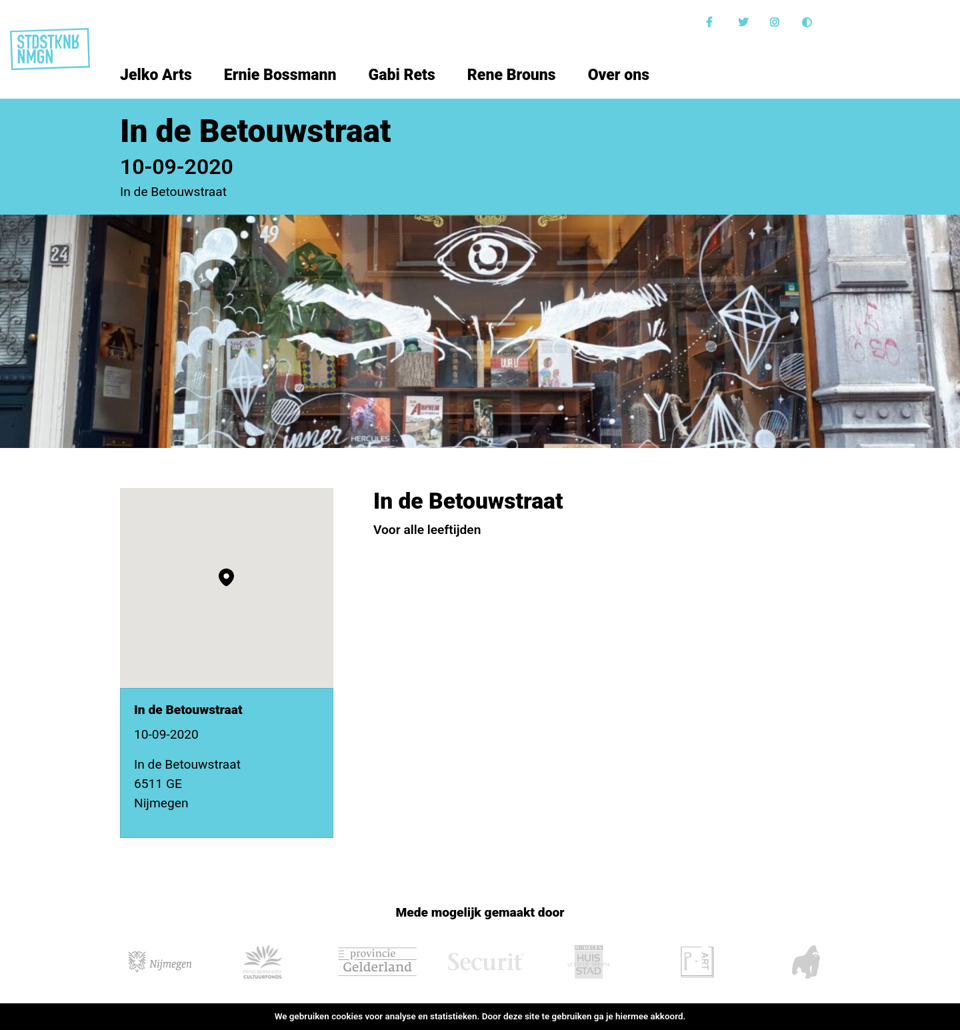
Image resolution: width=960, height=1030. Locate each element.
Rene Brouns (511, 75)
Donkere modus (809, 22)
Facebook (713, 22)
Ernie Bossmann (280, 75)
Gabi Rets (402, 75)
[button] (226, 577)
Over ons (618, 75)
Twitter (745, 22)
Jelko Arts (156, 75)
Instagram (777, 22)
